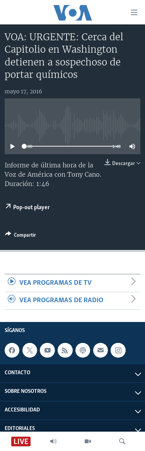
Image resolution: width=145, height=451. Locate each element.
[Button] (20, 236)
